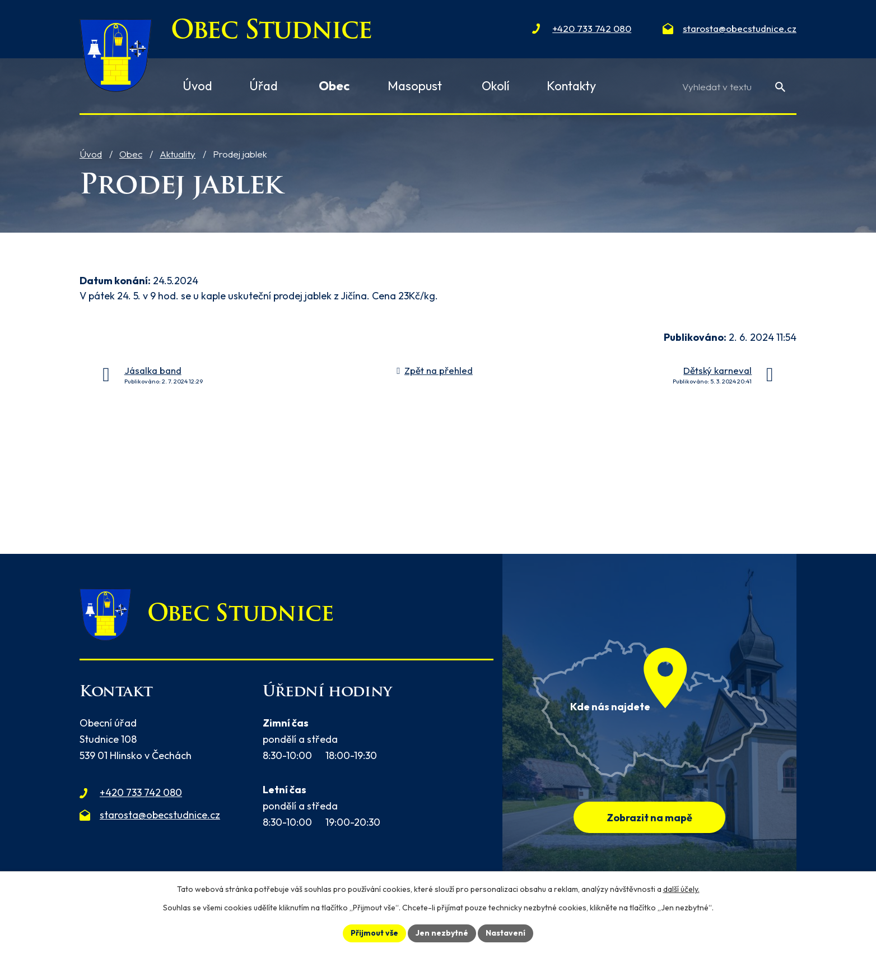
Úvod (91, 154)
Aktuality (177, 154)
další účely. (681, 889)
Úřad (263, 86)
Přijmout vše (374, 933)
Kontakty (571, 86)
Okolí (496, 86)
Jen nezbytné (442, 933)
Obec (130, 154)
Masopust (415, 86)
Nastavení (505, 933)
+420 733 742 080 (141, 792)
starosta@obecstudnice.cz (160, 814)
